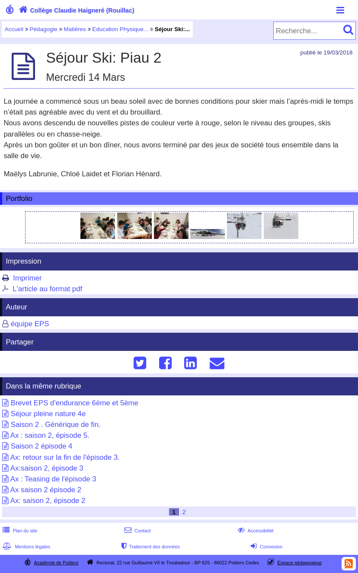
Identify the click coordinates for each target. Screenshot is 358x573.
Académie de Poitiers (56, 562)
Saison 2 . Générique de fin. (56, 424)
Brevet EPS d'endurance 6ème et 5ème (74, 403)
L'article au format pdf (47, 289)
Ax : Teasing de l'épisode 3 (53, 479)
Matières (75, 29)
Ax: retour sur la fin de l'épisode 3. (65, 457)
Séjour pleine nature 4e (48, 414)
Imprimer (27, 278)
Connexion (265, 546)
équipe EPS (30, 324)
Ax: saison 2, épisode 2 (48, 501)
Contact (137, 530)
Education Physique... (120, 29)
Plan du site (19, 530)
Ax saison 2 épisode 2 (45, 490)
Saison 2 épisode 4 (42, 446)
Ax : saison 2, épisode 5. (50, 435)
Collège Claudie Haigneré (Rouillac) (75, 10)
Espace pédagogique (300, 562)
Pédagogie (44, 29)
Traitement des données (149, 546)
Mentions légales (25, 546)
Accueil (14, 29)
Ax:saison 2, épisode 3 (46, 468)
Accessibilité (255, 530)
